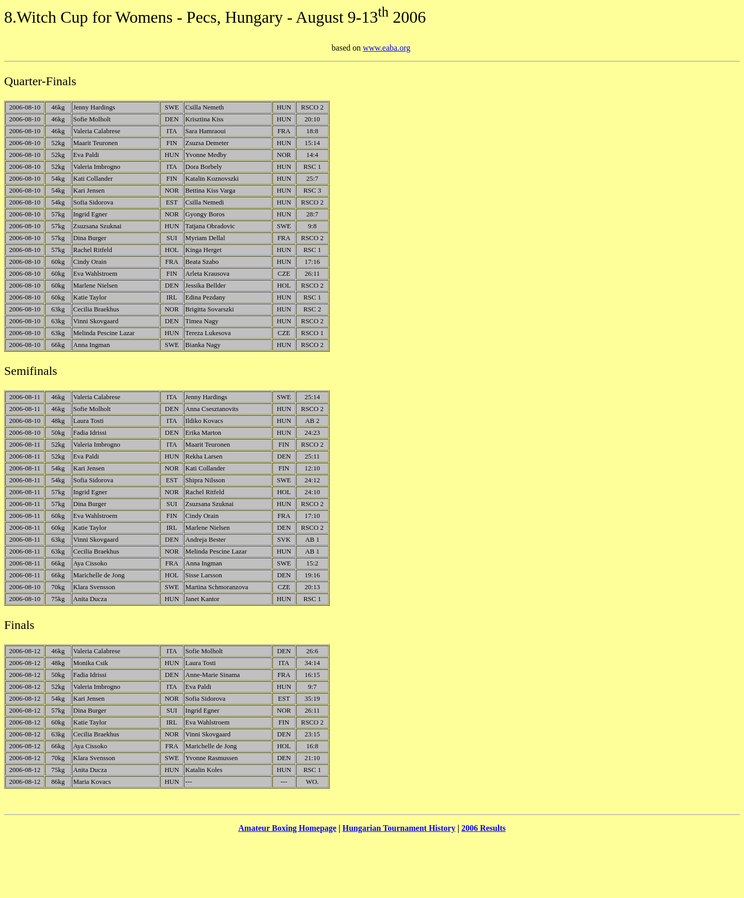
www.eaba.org (386, 47)
